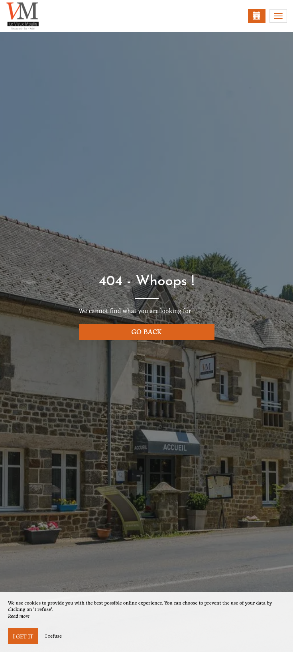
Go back (147, 331)
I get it (23, 636)
